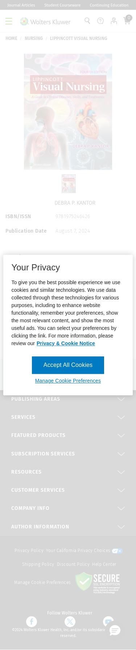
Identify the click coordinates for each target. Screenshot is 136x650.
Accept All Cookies (68, 365)
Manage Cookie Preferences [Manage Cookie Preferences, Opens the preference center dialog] (68, 381)
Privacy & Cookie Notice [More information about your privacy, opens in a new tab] (66, 343)
